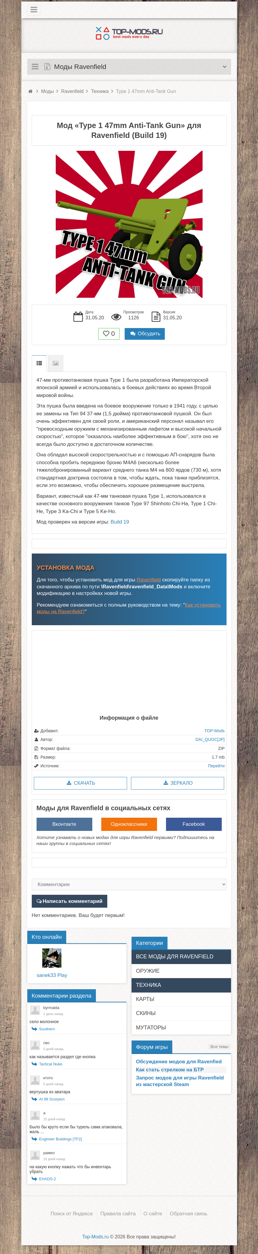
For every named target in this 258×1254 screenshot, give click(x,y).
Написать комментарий (72, 901)
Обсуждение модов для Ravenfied (179, 1061)
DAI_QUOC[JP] (209, 739)
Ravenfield (149, 580)
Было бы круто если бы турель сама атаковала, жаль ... (76, 1129)
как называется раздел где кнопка (63, 1056)
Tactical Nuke (50, 1064)
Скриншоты (55, 363)
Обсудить (144, 333)
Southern (47, 1029)
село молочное (44, 1021)
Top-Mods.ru (95, 1236)
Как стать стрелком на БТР (170, 1069)
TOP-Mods (214, 730)
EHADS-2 (47, 1179)
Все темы (220, 1046)
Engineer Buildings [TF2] (60, 1139)
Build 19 (120, 522)
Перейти (216, 765)
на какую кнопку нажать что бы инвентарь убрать (70, 1169)
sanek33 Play (52, 975)
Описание (39, 363)
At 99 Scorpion (52, 1099)
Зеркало (177, 783)
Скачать (80, 783)
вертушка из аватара (50, 1091)
